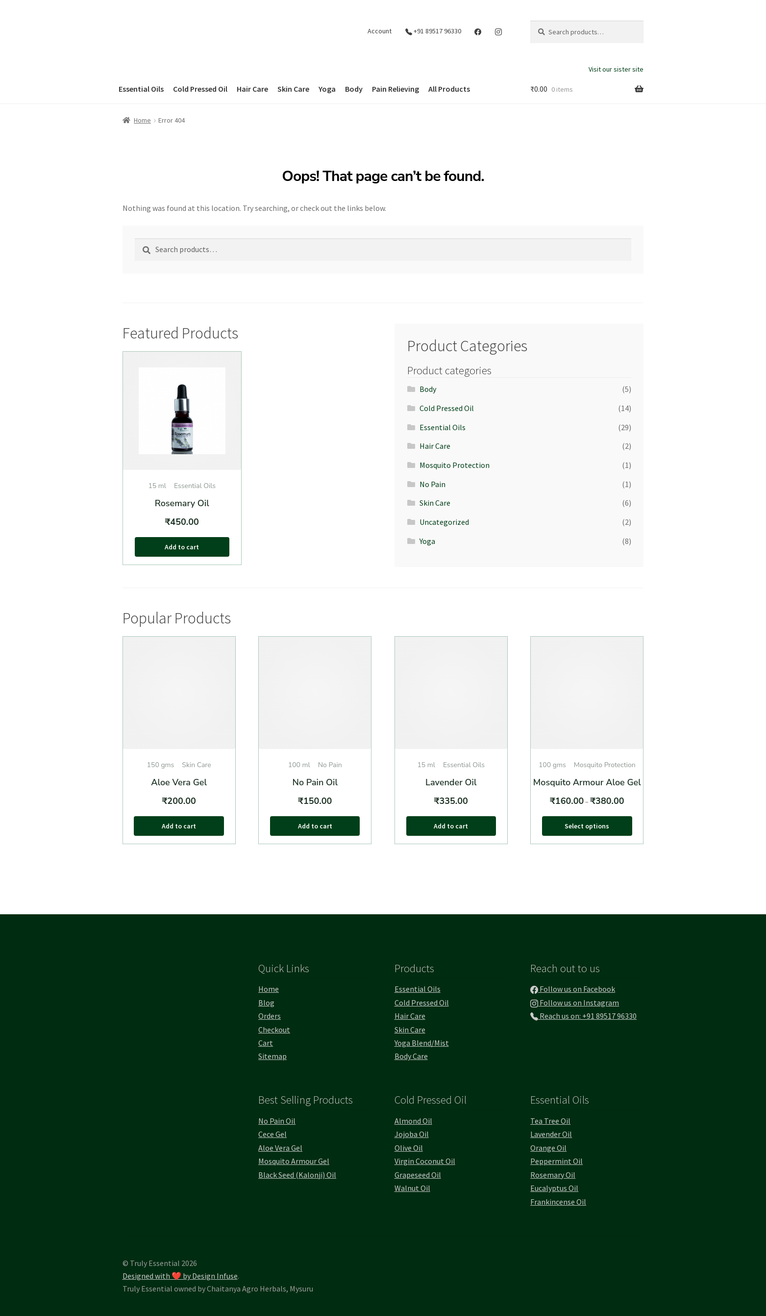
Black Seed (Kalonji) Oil (297, 1175)
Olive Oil (409, 1148)
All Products (449, 89)
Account (380, 30)
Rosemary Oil (552, 1175)
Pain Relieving (395, 89)
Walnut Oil (412, 1188)
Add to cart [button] (182, 546)
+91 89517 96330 (433, 30)
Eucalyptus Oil (554, 1188)
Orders (269, 1016)
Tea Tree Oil (550, 1121)
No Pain (432, 484)
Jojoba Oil (412, 1134)
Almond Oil (413, 1121)
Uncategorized (444, 522)
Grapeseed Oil (418, 1175)
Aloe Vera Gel (280, 1148)
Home (142, 120)
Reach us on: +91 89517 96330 (583, 1016)
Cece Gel (272, 1134)
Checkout (274, 1029)
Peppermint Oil (556, 1161)
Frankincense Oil (558, 1202)
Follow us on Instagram (574, 1002)
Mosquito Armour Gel (293, 1161)
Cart (265, 1043)
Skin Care (293, 89)
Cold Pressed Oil (200, 89)
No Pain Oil (277, 1121)
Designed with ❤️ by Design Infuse (180, 1276)
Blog (266, 1002)
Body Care (411, 1056)
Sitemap (272, 1056)
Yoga (327, 89)
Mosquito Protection (455, 465)
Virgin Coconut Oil (425, 1161)
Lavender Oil (551, 1134)
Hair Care (252, 89)
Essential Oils (141, 89)
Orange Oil (548, 1148)
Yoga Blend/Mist (422, 1043)
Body (354, 89)
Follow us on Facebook (572, 989)
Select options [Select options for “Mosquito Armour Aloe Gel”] (587, 826)
